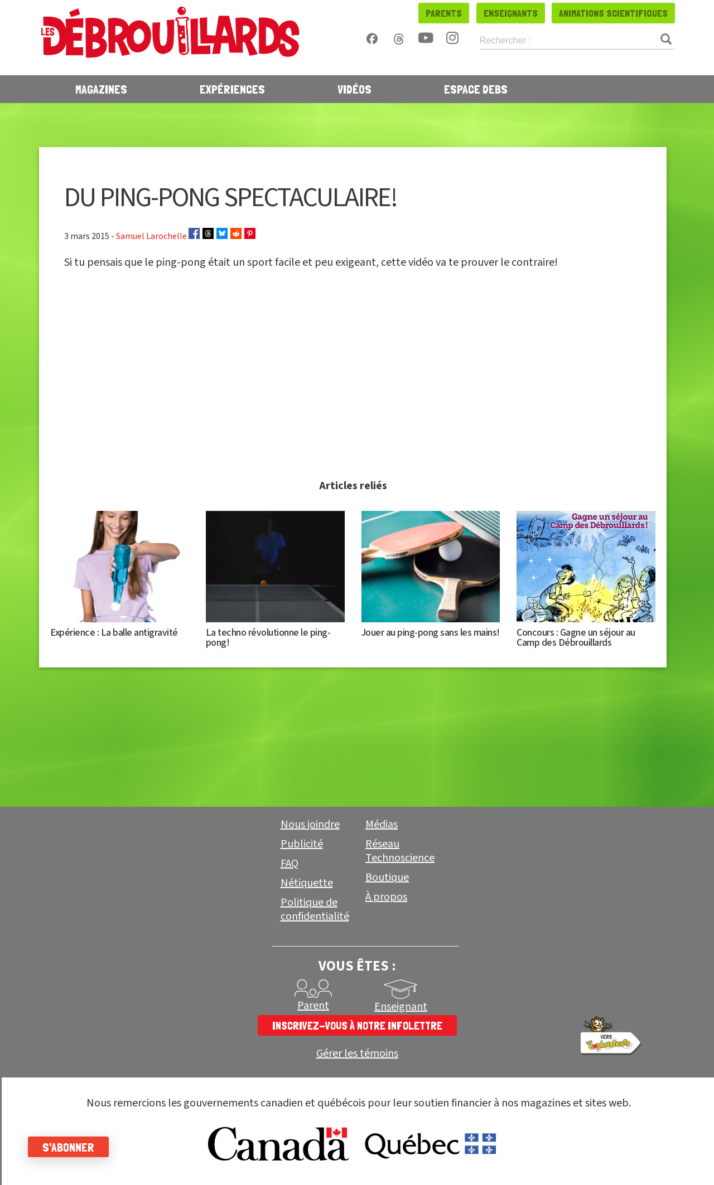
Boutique (387, 877)
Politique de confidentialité (315, 909)
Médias (381, 824)
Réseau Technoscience (400, 851)
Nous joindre (310, 824)
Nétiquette (307, 883)
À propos (386, 897)
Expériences (232, 89)
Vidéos (354, 89)
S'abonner (68, 1147)
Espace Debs (476, 89)
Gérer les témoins (357, 1054)
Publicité (302, 844)
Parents (444, 13)
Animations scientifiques (613, 13)
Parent (313, 1005)
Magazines (101, 89)
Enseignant (400, 1007)
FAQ (289, 863)
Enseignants (511, 13)
